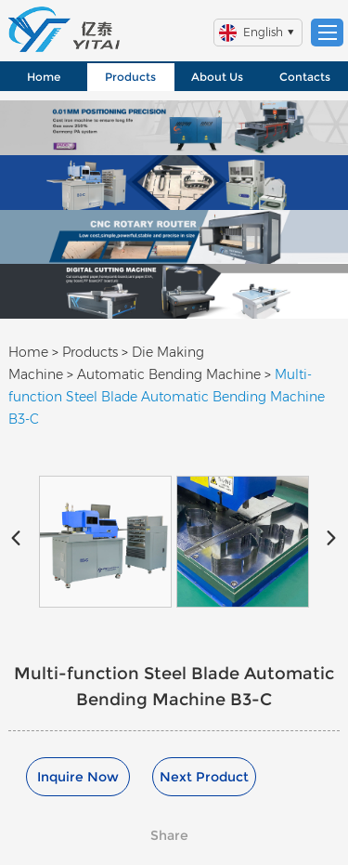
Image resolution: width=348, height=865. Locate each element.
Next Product (204, 776)
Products (130, 77)
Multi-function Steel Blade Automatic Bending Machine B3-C (166, 396)
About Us (217, 77)
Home (43, 77)
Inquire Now (78, 776)
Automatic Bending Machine (169, 374)
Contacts (304, 77)
